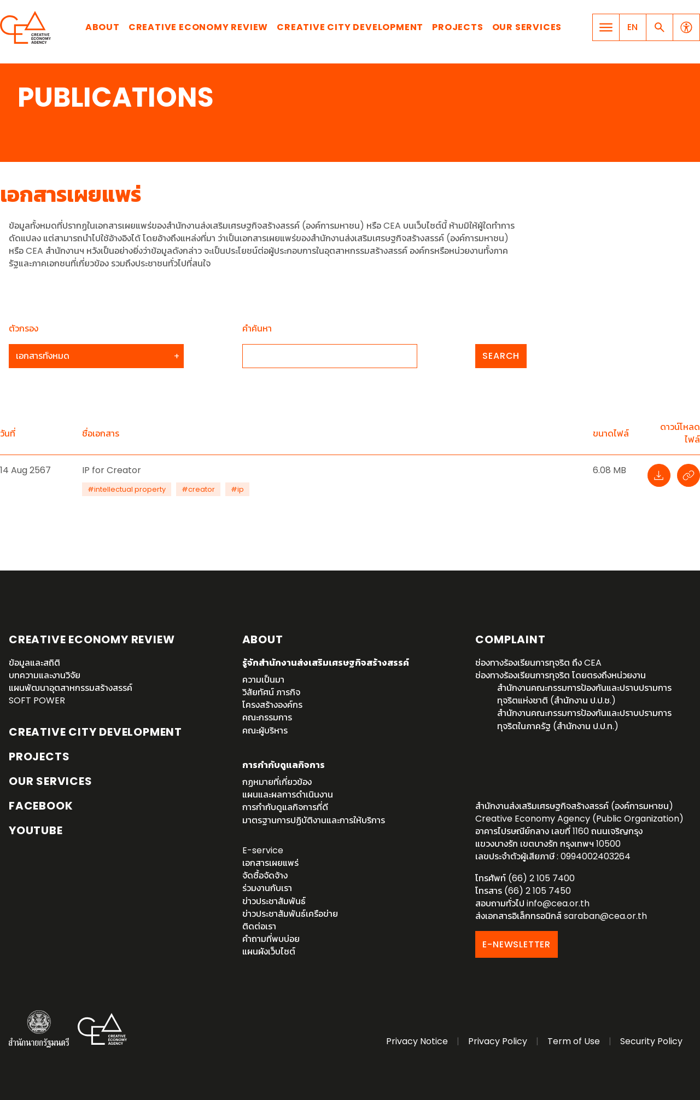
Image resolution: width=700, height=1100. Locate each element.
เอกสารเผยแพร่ (270, 863)
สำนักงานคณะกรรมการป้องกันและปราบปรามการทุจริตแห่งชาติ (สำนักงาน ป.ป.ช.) (584, 694)
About (102, 27)
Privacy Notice (417, 1041)
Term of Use (573, 1041)
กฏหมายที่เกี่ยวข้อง (277, 782)
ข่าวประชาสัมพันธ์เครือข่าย (290, 913)
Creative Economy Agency (27, 27)
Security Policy (651, 1041)
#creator (198, 489)
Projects (457, 27)
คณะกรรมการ (267, 717)
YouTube (36, 830)
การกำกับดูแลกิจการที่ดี (285, 807)
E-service (262, 850)
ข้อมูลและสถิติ (34, 662)
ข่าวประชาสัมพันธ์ (274, 901)
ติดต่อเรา (259, 926)
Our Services (527, 27)
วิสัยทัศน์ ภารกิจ (271, 692)
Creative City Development (350, 27)
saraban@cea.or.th (605, 916)
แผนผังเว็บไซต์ (268, 951)
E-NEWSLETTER (516, 944)
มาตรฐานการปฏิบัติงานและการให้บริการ (313, 820)
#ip (237, 489)
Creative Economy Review (198, 27)
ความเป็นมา (263, 679)
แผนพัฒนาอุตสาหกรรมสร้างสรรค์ (70, 688)
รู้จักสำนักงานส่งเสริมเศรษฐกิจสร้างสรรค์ (325, 662)
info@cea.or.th (558, 903)
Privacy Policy (497, 1041)
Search (501, 356)
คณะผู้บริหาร (265, 730)
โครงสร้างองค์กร (272, 705)
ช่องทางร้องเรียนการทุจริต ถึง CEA (538, 662)
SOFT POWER (37, 700)
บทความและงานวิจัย (44, 675)
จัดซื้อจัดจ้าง (265, 875)
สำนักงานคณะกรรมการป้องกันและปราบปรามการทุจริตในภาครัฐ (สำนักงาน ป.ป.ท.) (584, 719)
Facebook (41, 805)
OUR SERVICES (50, 781)
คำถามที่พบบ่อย (271, 939)
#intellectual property (127, 489)
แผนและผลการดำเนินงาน (287, 794)
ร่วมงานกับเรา (267, 888)
